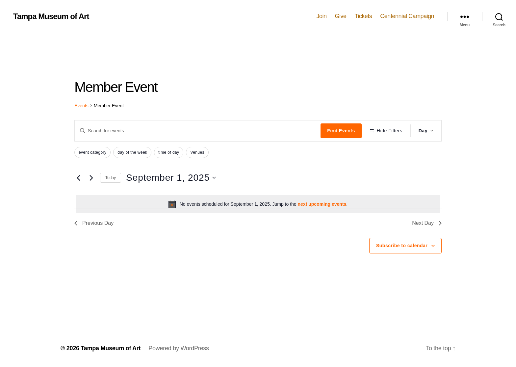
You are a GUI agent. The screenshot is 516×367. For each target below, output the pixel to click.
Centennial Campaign (407, 16)
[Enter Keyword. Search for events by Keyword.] (198, 130)
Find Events (341, 130)
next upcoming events (322, 204)
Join (321, 16)
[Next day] (91, 178)
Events (81, 105)
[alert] (258, 204)
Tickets (363, 16)
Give (340, 16)
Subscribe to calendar (401, 245)
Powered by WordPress (178, 348)
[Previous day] (78, 178)
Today (110, 177)
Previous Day (94, 223)
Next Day (427, 223)
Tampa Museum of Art (51, 16)
